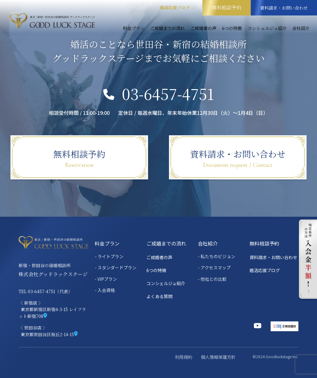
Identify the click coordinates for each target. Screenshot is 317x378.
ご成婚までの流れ (167, 28)
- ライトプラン (109, 256)
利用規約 (183, 357)
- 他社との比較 (212, 279)
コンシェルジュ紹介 (267, 28)
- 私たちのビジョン (216, 256)
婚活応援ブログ (177, 7)
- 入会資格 (105, 290)
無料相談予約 (226, 7)
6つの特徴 (232, 28)
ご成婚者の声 (203, 28)
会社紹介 (301, 28)
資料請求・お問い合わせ (284, 8)
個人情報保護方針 (218, 357)
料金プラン (134, 28)
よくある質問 (159, 296)
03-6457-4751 (158, 93)
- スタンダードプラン (116, 267)
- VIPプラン (106, 279)
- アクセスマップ (214, 267)
